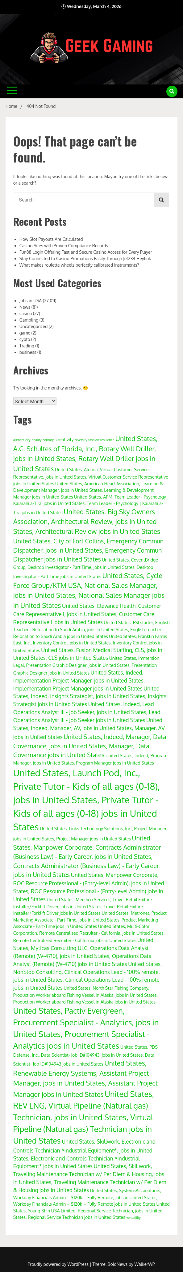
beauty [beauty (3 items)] (36, 440)
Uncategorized (33, 326)
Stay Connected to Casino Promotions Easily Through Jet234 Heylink (85, 258)
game (24, 332)
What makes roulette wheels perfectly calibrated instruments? (79, 265)
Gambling (29, 320)
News (24, 307)
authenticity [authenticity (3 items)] (22, 440)
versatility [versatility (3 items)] (133, 1217)
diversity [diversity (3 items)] (81, 440)
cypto (24, 339)
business (27, 352)
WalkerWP (145, 1264)
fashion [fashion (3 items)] (93, 440)
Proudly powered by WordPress (58, 1264)
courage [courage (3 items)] (48, 440)
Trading (26, 345)
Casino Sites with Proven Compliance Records (63, 245)
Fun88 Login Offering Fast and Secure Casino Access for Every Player (85, 252)
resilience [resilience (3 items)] (107, 440)
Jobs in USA (30, 300)
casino (25, 313)
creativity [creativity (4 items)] (65, 439)
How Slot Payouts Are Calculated (51, 239)
